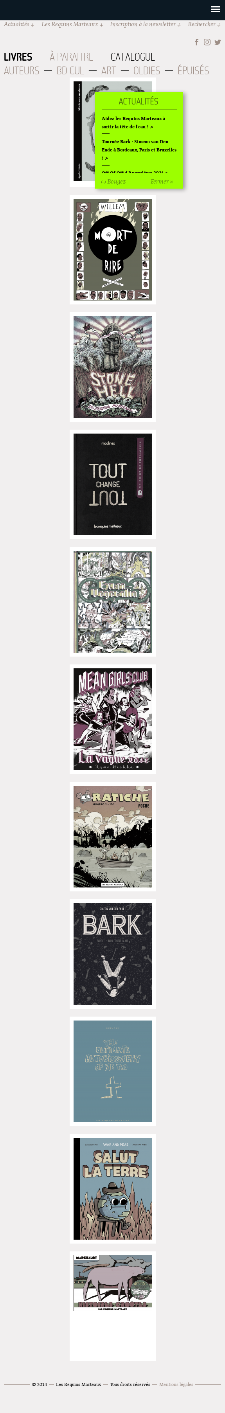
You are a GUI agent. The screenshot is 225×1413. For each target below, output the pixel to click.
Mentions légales (176, 1384)
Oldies (146, 70)
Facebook (196, 42)
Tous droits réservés (130, 1384)
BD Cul (70, 70)
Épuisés (193, 70)
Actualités (16, 24)
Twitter (217, 42)
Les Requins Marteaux (69, 24)
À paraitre (72, 57)
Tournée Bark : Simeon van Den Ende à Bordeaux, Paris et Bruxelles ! (139, 150)
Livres (18, 56)
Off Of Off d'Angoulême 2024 (133, 173)
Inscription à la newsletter (143, 24)
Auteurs (22, 70)
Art (108, 70)
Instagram (207, 42)
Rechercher (202, 24)
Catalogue (133, 57)
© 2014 (39, 1384)
